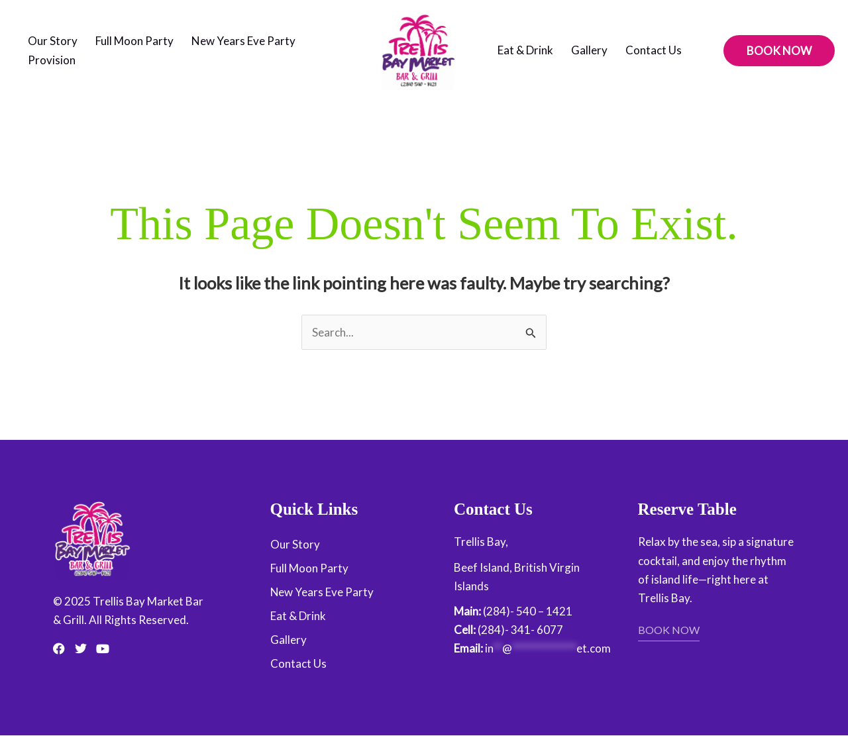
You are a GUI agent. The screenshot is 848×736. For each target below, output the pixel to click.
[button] (779, 50)
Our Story (53, 41)
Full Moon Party (134, 41)
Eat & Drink (525, 50)
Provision (52, 60)
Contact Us (653, 50)
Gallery (589, 50)
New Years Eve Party (243, 41)
